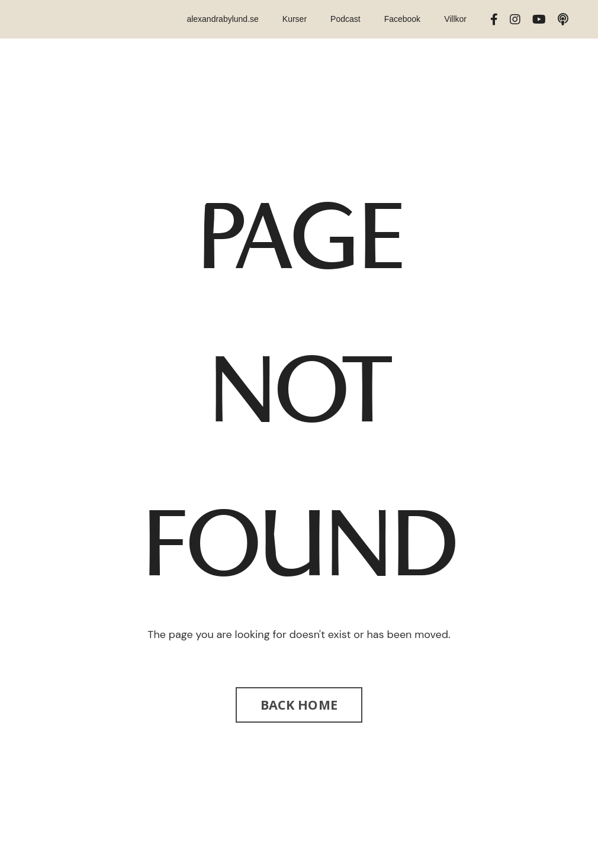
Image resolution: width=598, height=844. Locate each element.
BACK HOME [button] (299, 704)
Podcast (345, 19)
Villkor (455, 19)
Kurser (294, 19)
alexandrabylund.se (222, 19)
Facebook (402, 19)
